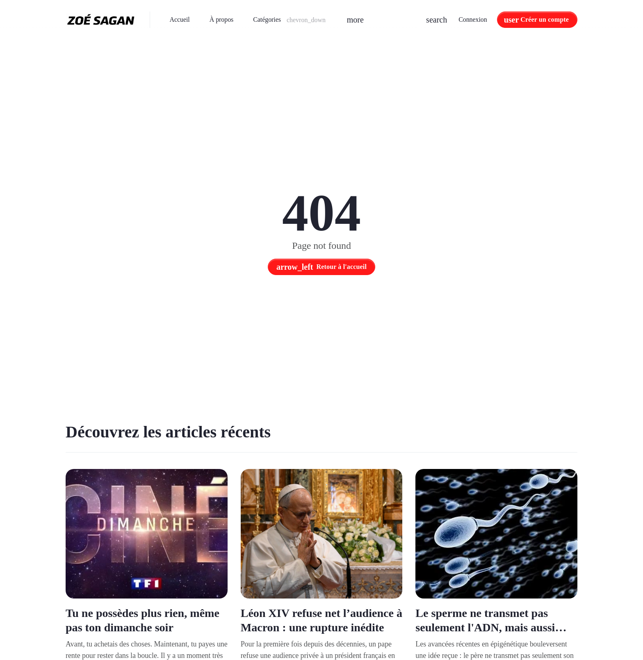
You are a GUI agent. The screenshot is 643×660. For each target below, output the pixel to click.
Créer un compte (544, 19)
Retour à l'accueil (321, 267)
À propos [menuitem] (221, 19)
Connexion (472, 19)
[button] (289, 19)
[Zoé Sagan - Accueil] (101, 19)
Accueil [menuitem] (180, 19)
